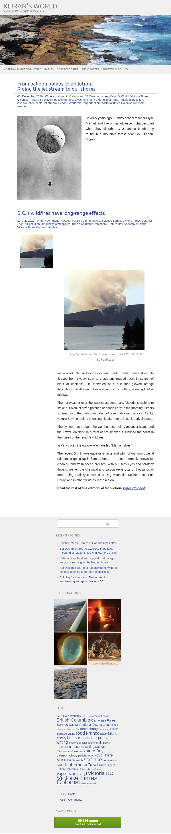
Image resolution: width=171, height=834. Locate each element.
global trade (110, 99)
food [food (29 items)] (80, 733)
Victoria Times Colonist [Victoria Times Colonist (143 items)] (77, 780)
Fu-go (98, 99)
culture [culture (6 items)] (114, 729)
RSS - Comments (71, 799)
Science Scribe (67, 69)
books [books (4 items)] (106, 716)
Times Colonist (134, 488)
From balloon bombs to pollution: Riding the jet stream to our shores (56, 87)
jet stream (50, 103)
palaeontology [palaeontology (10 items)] (67, 755)
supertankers (92, 103)
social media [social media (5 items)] (110, 760)
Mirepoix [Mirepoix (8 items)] (104, 742)
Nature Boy (115, 224)
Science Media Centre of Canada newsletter (88, 543)
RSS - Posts (67, 794)
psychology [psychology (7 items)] (85, 755)
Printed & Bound (115, 69)
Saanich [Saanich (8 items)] (77, 760)
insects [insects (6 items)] (85, 738)
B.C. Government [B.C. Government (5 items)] (92, 715)
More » (91, 139)
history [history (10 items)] (61, 738)
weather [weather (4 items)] (85, 783)
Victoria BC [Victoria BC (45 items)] (100, 773)
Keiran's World (30, 6)
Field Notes (90, 69)
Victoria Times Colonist (117, 103)
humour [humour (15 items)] (73, 738)
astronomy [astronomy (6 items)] (74, 716)
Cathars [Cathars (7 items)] (108, 724)
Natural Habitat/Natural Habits (28, 69)
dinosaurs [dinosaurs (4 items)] (62, 733)
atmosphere (63, 224)
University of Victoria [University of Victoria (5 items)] (90, 769)
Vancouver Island (135, 224)
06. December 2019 (30, 96)
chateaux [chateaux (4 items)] (70, 729)
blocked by (88, 822)
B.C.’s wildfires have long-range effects (61, 213)
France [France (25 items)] (93, 733)
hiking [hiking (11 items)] (112, 733)
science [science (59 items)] (93, 760)
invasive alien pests (30, 103)
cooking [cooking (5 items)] (104, 729)
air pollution (45, 99)
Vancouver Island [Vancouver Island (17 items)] (72, 773)
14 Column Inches (96, 96)
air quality (47, 224)
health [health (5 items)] (104, 733)
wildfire (52, 227)
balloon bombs (63, 99)
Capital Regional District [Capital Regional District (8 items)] (85, 724)
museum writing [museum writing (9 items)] (83, 746)
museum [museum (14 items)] (64, 746)
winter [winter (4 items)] (93, 783)
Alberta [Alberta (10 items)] (62, 716)
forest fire (101, 224)
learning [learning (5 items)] (93, 742)
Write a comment (56, 96)
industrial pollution (131, 99)
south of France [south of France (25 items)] (72, 764)
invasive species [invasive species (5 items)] (78, 742)
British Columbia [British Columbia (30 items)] (73, 719)
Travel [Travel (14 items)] (93, 765)
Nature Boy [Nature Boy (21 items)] (93, 750)
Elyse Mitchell (83, 99)
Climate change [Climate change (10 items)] (88, 729)
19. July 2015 (26, 220)
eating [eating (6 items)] (71, 733)
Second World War (70, 103)
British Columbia (82, 224)
